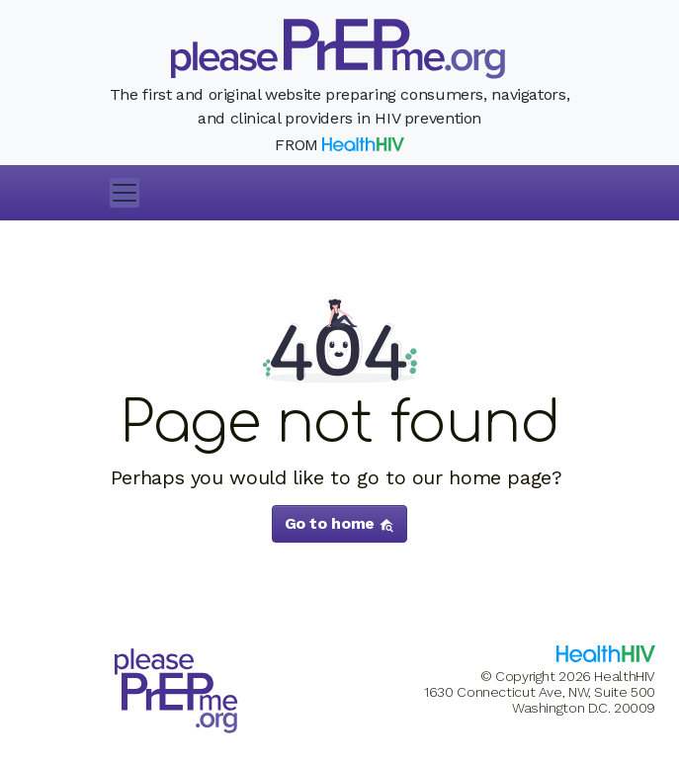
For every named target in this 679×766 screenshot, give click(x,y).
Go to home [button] (340, 523)
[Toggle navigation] (124, 193)
